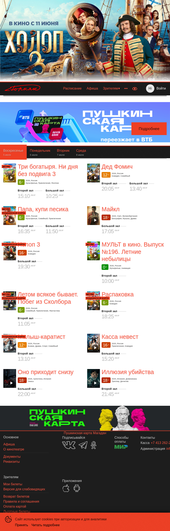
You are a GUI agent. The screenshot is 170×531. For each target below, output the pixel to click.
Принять (21, 525)
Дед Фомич (117, 166)
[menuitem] (72, 88)
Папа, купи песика (43, 209)
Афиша (92, 88)
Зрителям (110, 88)
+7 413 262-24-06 (154, 443)
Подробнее (149, 128)
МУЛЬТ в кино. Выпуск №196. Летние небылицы (133, 251)
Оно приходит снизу (45, 372)
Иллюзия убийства (128, 372)
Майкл (111, 209)
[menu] (87, 88)
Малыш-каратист (41, 336)
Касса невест (120, 336)
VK (68, 445)
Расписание (72, 88)
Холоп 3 (29, 244)
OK (93, 445)
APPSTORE (66, 488)
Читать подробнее (45, 525)
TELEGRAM (83, 445)
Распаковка (118, 294)
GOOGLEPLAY (77, 488)
